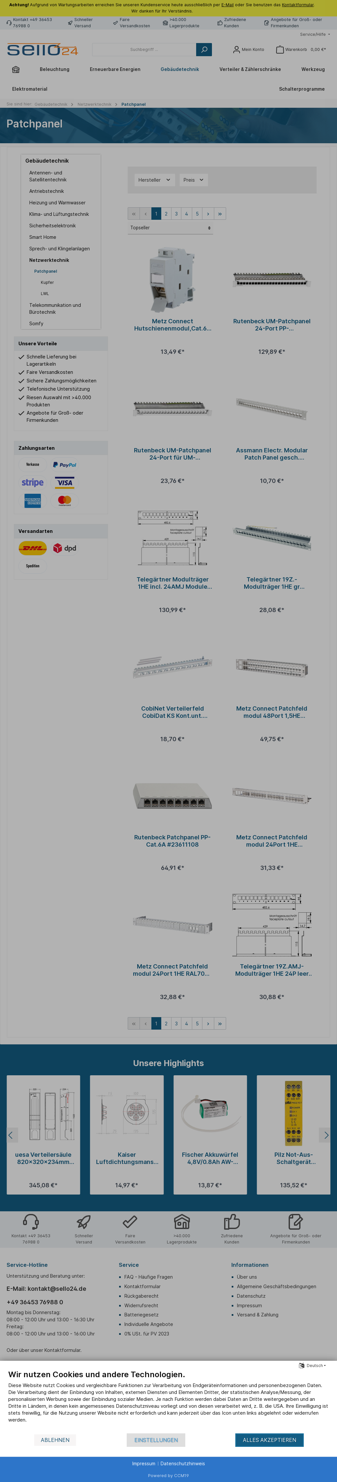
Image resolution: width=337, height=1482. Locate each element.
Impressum (143, 1463)
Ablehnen (55, 1440)
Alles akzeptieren (269, 1440)
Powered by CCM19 (168, 1475)
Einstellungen (156, 1440)
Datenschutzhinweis (183, 1463)
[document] (168, 1401)
